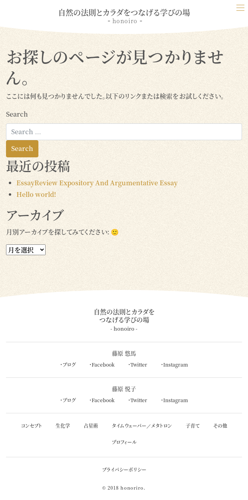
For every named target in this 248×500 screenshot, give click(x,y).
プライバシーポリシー (124, 469)
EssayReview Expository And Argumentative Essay (97, 182)
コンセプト (31, 425)
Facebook (103, 364)
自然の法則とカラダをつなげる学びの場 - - (124, 16)
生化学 (63, 425)
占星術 (91, 425)
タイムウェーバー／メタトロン (142, 425)
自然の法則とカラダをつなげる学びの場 (124, 320)
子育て (193, 425)
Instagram (175, 364)
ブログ (69, 364)
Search (17, 114)
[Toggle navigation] (240, 8)
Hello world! (36, 194)
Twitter (138, 364)
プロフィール (124, 441)
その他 (220, 425)
